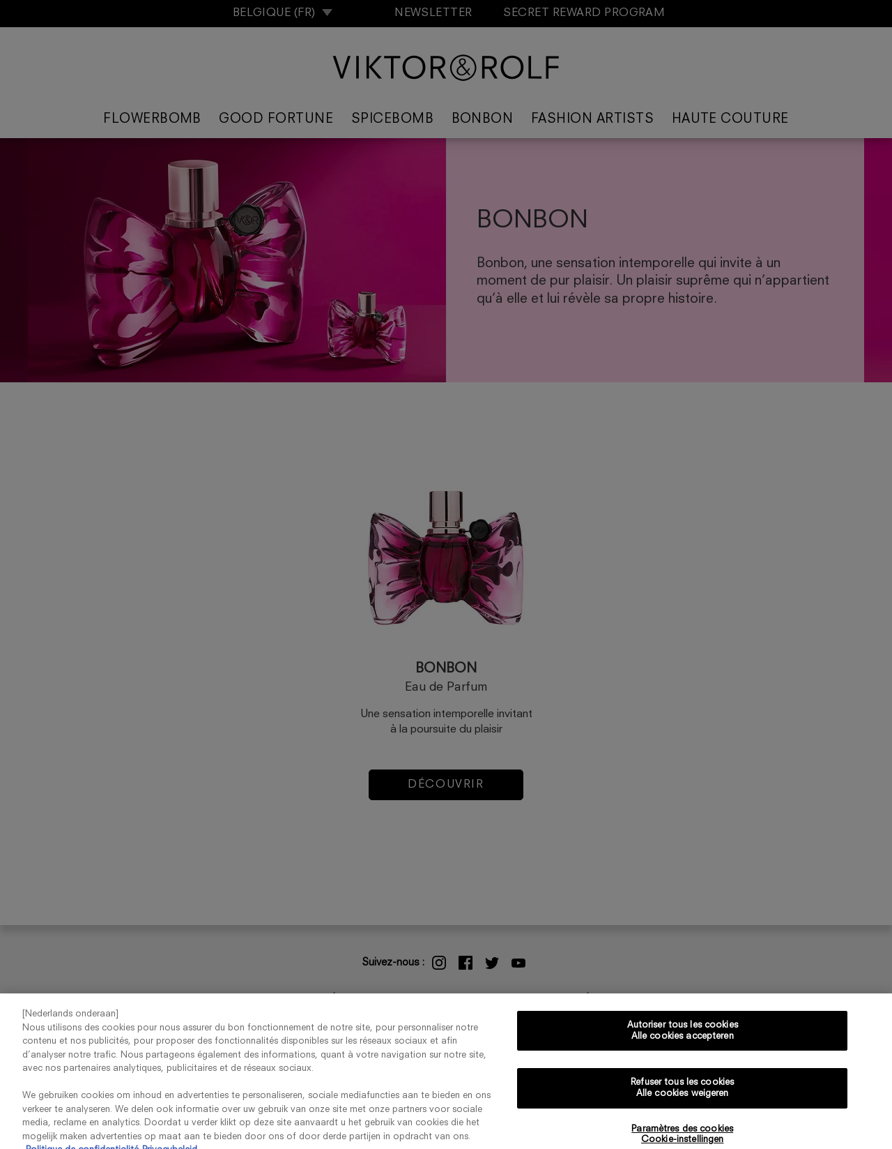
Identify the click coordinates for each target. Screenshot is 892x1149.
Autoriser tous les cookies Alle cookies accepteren (682, 1036)
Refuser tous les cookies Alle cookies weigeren (682, 1093)
